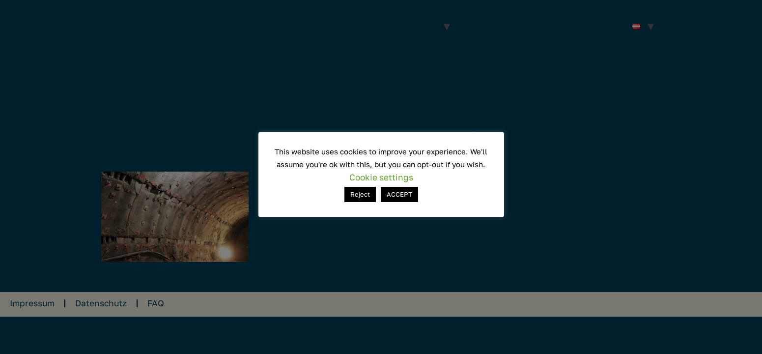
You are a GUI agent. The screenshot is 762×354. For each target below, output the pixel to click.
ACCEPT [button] (399, 194)
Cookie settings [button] (381, 177)
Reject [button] (360, 194)
